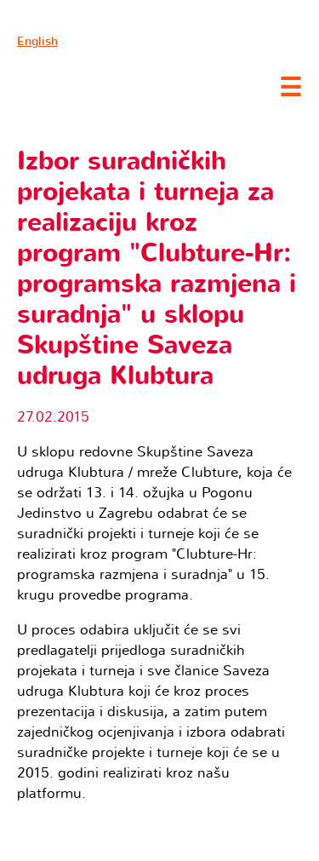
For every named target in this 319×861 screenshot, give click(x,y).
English (37, 41)
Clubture (136, 86)
